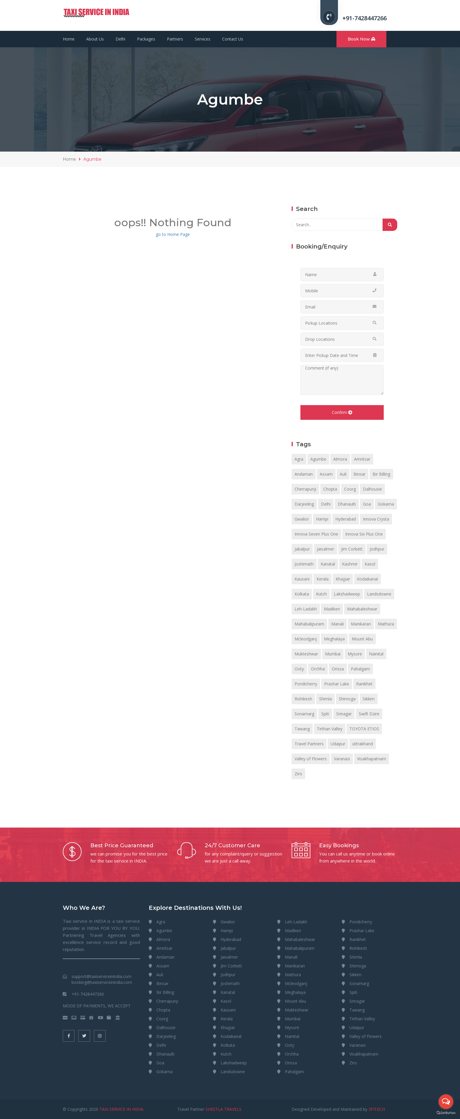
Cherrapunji (305, 489)
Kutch (321, 594)
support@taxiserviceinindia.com (101, 976)
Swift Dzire (369, 714)
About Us (95, 39)
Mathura (386, 624)
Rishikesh (303, 699)
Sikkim (369, 699)
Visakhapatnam (371, 758)
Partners (175, 39)
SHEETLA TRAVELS (223, 1109)
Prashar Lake (336, 684)
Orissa (338, 669)
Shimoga (347, 699)
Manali (337, 624)
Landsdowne (379, 594)
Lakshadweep (347, 594)
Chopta (330, 489)
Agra (299, 459)
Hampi (322, 519)
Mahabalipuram (309, 624)
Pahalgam (360, 669)
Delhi (120, 39)
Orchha (318, 669)
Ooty (299, 669)
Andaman (304, 474)
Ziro (298, 773)
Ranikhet (364, 684)
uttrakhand (362, 743)
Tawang (302, 729)
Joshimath (304, 564)
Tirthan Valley (329, 729)
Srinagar (344, 714)
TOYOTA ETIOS (364, 729)
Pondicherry (306, 684)
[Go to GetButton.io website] (446, 1113)
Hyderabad (345, 519)
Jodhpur (377, 549)
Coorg (350, 489)
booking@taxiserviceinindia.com (102, 982)
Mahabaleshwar (362, 609)
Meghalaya (334, 639)
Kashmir (350, 564)
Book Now (361, 39)
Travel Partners (309, 743)
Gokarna (386, 504)
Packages (146, 39)
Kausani (302, 579)
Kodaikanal (367, 579)
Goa (367, 504)
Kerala (323, 579)
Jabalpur (302, 549)
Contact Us (232, 39)
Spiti (325, 714)
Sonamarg (304, 714)
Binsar (360, 474)
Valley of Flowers (311, 758)
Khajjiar (343, 579)
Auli (343, 474)
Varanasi (342, 758)
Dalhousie (372, 489)
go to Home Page (173, 234)
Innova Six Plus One (364, 534)
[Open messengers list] (446, 1101)
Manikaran (361, 624)
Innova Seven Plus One (316, 534)
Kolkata (302, 594)
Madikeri (332, 609)
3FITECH (376, 1109)
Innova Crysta (376, 519)
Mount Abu (362, 639)
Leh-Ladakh (306, 609)
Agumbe (318, 459)
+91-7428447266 (364, 18)
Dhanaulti (347, 504)
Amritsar (362, 459)
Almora (340, 459)
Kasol (370, 564)
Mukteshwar (306, 654)
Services (202, 39)
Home (69, 39)
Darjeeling (304, 504)
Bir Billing (381, 474)
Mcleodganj (306, 639)
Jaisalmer (325, 549)
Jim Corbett (352, 549)
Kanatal (328, 564)
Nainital (376, 654)
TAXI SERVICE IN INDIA (121, 1109)
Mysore (355, 654)
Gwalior (302, 519)
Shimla (325, 699)
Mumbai (333, 654)
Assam (326, 474)
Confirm (342, 412)
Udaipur (338, 743)
